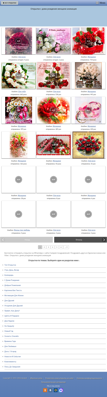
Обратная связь (36, 378)
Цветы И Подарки (11, 316)
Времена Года (10, 341)
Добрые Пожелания (12, 285)
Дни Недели (9, 321)
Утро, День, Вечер (11, 270)
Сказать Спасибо (11, 336)
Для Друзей (9, 301)
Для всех (22, 57)
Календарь (8, 275)
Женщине (92, 57)
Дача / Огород (10, 351)
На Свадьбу (9, 326)
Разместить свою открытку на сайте (60, 378)
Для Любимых (10, 346)
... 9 (66, 247)
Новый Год (8, 331)
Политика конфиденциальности (89, 378)
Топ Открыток (10, 265)
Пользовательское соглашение (53, 382)
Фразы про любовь (22, 230)
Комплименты (10, 362)
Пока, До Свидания (12, 367)
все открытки (9, 3)
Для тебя (22, 91)
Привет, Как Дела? (12, 311)
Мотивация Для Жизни (13, 295)
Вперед (79, 239)
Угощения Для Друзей (13, 306)
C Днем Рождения (11, 280)
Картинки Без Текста (13, 290)
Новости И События (12, 357)
